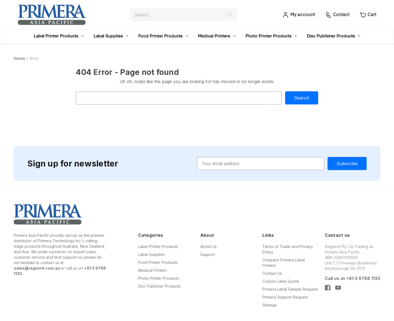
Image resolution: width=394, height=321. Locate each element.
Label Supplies (111, 36)
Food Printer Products (163, 36)
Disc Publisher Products (333, 36)
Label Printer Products (59, 36)
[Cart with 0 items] (367, 14)
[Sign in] (298, 14)
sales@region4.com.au (37, 268)
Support (207, 254)
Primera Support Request (285, 297)
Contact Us (272, 273)
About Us (208, 246)
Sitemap (269, 305)
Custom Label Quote (280, 281)
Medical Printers (217, 36)
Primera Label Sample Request (290, 289)
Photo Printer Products (271, 36)
